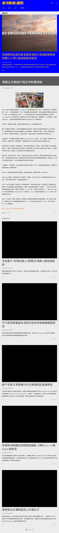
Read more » (54, 277)
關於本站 (8, 8)
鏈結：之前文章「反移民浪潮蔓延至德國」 (13, 208)
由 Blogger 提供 (29, 529)
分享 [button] (3, 70)
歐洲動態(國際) (13, 3)
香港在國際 (21, 8)
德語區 (6, 212)
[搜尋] (52, 3)
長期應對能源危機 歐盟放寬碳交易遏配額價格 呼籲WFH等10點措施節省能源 (28, 56)
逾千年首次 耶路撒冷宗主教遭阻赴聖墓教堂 (27, 384)
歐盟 (15, 8)
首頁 (3, 8)
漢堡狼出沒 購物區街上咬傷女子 (20, 509)
